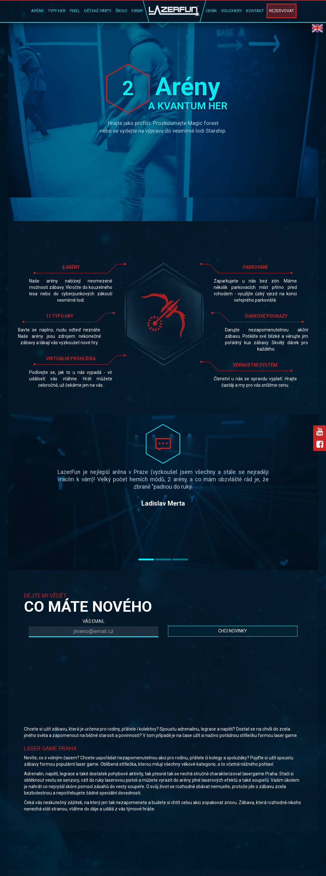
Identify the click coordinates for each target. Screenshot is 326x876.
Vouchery (231, 10)
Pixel (75, 10)
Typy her (57, 10)
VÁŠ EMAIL (94, 621)
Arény (37, 10)
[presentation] (77, 654)
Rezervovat (281, 10)
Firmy (137, 10)
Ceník (211, 10)
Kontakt (255, 10)
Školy (121, 10)
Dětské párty (97, 10)
